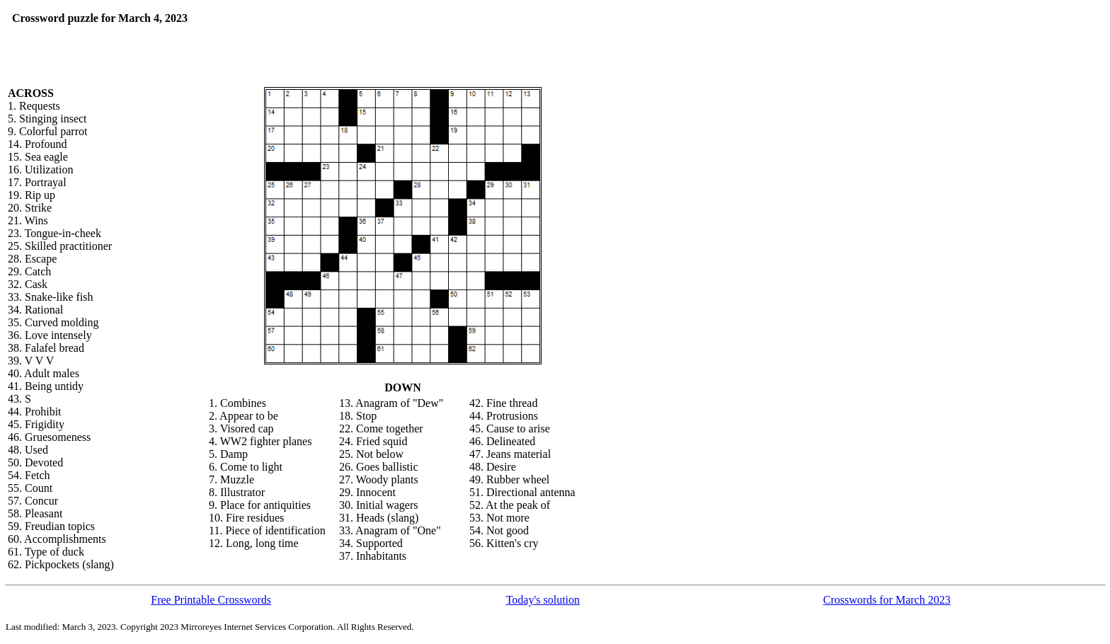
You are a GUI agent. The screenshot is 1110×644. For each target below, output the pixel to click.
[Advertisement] (360, 33)
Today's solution (543, 600)
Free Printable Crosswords (211, 600)
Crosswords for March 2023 (887, 600)
